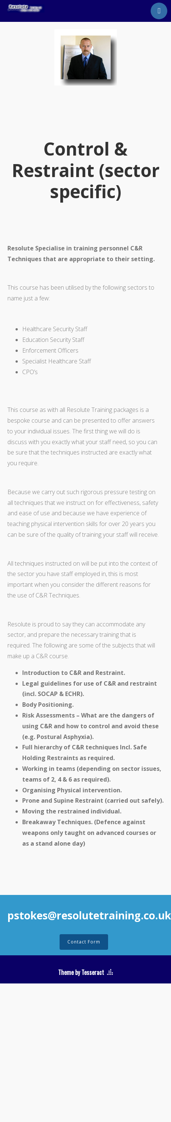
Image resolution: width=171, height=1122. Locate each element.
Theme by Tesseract (81, 972)
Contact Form (83, 942)
